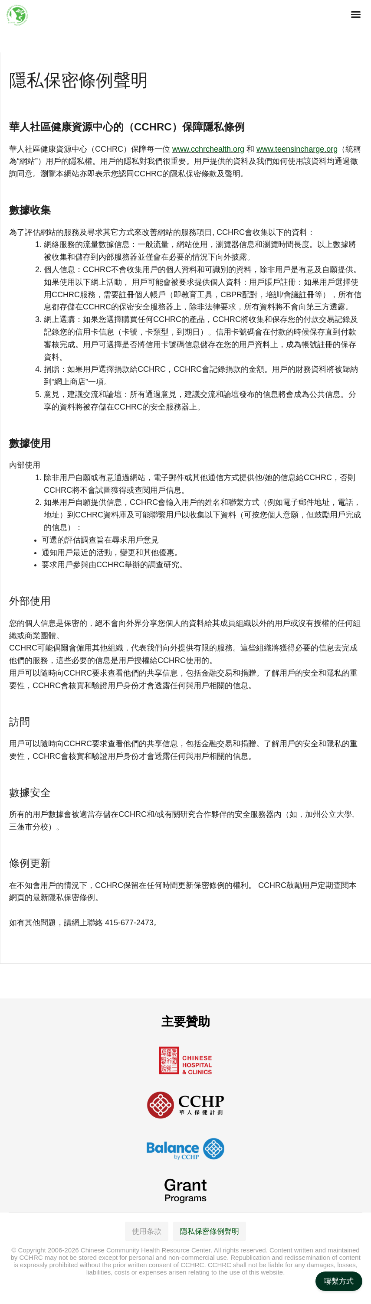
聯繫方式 (339, 1281)
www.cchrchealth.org (208, 149)
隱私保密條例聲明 (209, 1231)
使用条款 (146, 1231)
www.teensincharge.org (297, 149)
